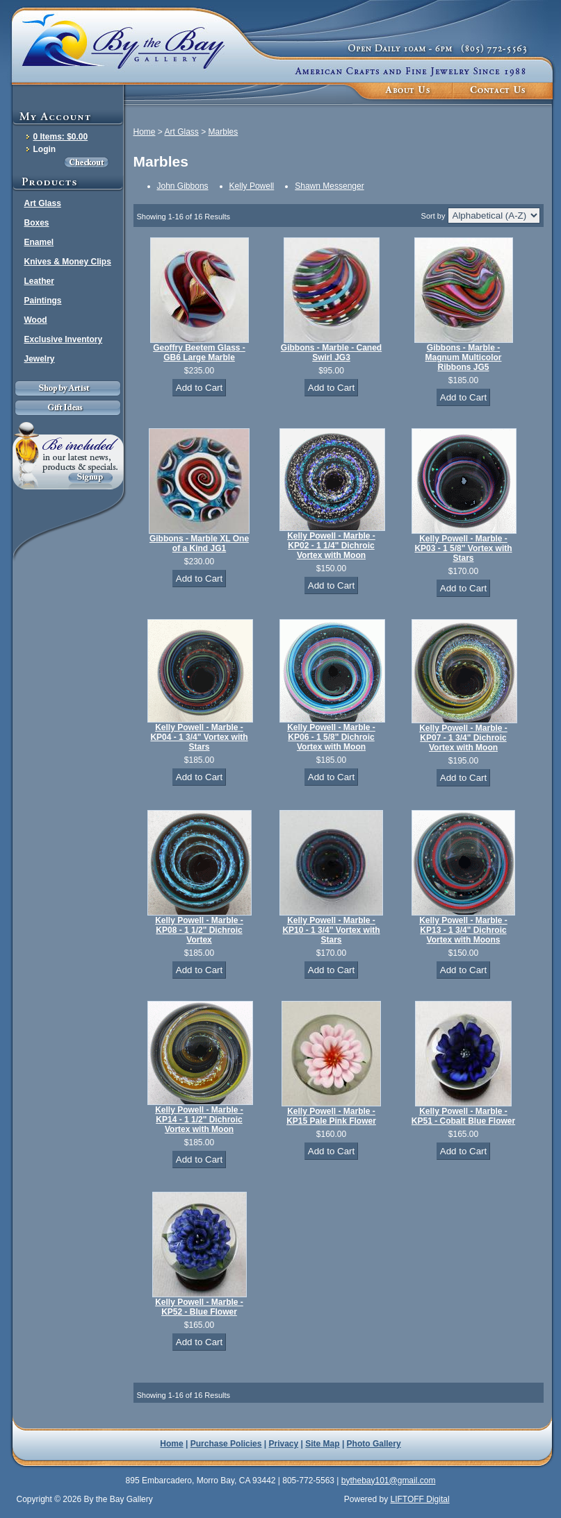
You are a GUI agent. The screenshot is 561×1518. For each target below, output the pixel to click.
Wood (35, 320)
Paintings (43, 300)
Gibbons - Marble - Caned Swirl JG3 (331, 352)
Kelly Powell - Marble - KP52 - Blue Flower (199, 1307)
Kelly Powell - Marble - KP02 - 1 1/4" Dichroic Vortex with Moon (331, 545)
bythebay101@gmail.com (388, 1480)
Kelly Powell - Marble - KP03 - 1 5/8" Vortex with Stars (463, 548)
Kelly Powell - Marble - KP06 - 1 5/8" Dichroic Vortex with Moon (331, 737)
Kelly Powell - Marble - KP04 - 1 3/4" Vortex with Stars (198, 737)
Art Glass (42, 203)
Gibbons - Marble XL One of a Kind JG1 (199, 543)
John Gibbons (183, 186)
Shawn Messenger (329, 186)
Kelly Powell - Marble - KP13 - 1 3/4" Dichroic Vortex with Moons (463, 930)
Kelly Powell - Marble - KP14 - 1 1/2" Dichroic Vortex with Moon (199, 1119)
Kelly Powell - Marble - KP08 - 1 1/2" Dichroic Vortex (199, 930)
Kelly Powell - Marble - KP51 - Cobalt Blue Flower (463, 1116)
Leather (39, 281)
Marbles (223, 132)
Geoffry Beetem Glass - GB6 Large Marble (199, 352)
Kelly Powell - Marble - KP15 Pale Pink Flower (331, 1116)
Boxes (36, 223)
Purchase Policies (226, 1444)
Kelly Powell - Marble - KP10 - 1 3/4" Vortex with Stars (331, 930)
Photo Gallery (374, 1444)
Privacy (284, 1444)
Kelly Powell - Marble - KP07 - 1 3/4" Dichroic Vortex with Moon (463, 737)
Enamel (39, 242)
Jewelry (39, 359)
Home (144, 132)
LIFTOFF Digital (419, 1499)
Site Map (322, 1444)
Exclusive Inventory (63, 339)
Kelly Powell (252, 186)
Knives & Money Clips (67, 262)
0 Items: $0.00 (60, 137)
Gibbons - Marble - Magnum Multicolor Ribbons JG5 (463, 357)
